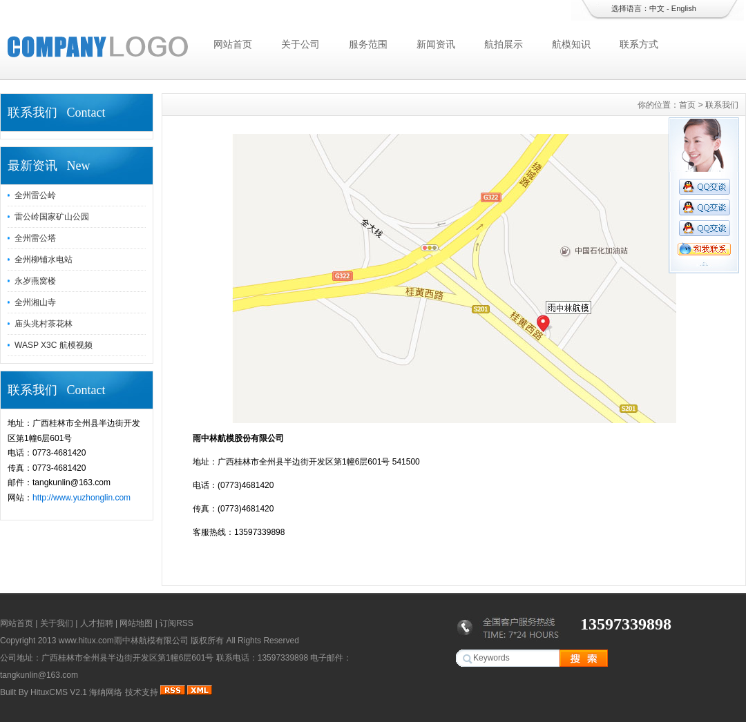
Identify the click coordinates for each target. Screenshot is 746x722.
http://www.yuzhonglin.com (81, 498)
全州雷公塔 (35, 238)
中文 (656, 8)
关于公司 (300, 44)
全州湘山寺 (35, 302)
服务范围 (368, 44)
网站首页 (232, 44)
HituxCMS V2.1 (58, 692)
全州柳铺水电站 (44, 259)
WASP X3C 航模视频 (54, 345)
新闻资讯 (436, 44)
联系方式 (639, 44)
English (683, 8)
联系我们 (721, 105)
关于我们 (56, 623)
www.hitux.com (86, 640)
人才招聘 (96, 623)
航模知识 (571, 44)
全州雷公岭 (35, 195)
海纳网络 (105, 692)
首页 (687, 105)
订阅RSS (176, 623)
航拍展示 (503, 44)
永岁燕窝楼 (35, 281)
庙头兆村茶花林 (44, 324)
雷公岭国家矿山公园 (52, 217)
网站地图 (136, 623)
